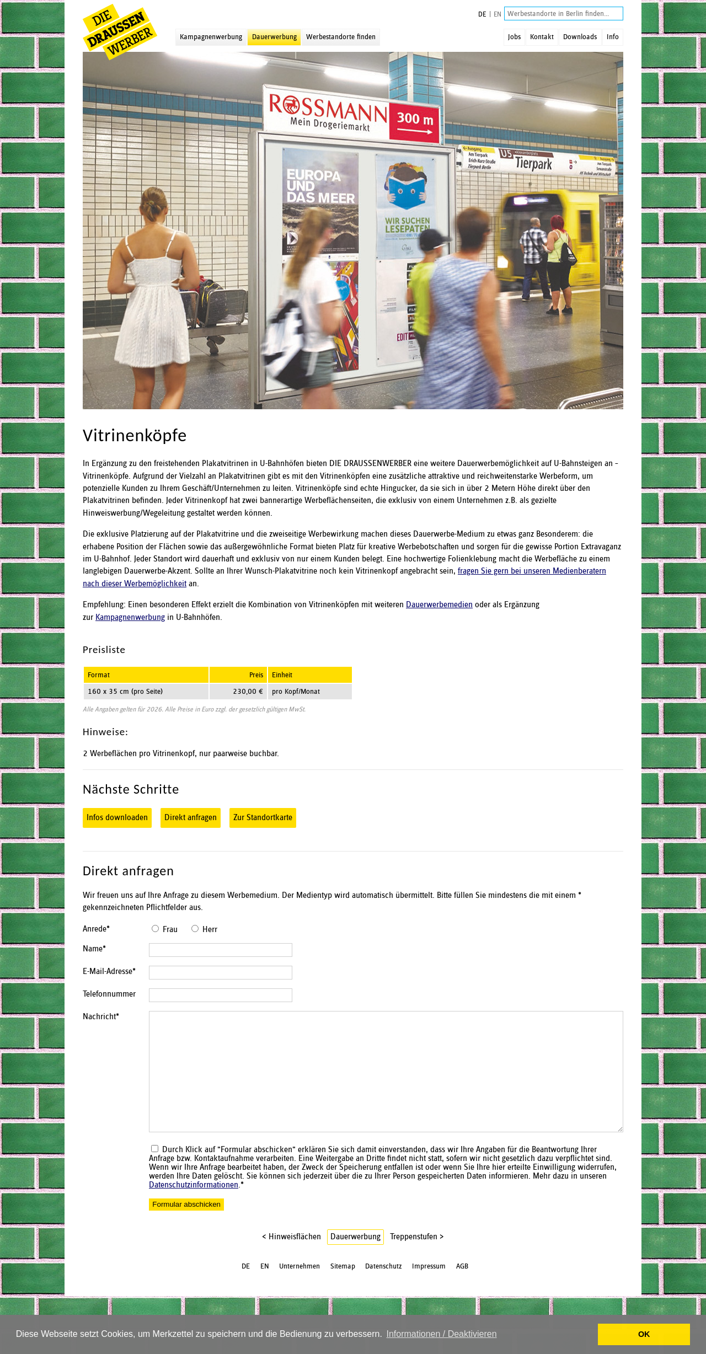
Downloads (580, 37)
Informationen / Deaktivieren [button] (441, 1334)
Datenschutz (383, 1271)
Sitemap (342, 1271)
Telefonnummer (109, 997)
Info (613, 37)
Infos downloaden (117, 818)
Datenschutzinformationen (193, 1190)
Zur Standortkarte (262, 818)
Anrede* (96, 929)
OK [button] (644, 1334)
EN (497, 14)
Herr (209, 929)
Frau (170, 929)
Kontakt (542, 37)
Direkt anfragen (190, 818)
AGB (462, 1271)
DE (482, 14)
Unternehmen (299, 1271)
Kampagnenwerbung (211, 37)
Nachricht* (101, 1022)
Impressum (429, 1271)
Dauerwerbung (274, 37)
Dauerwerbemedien (439, 605)
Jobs (514, 37)
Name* (94, 949)
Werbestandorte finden (341, 37)
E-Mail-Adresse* (109, 973)
